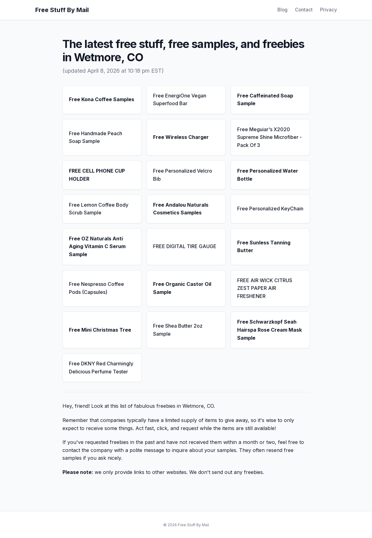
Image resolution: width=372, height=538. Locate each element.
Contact (304, 10)
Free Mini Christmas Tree (100, 330)
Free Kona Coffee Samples (101, 99)
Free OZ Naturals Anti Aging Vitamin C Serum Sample (97, 246)
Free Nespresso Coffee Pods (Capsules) (96, 288)
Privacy (328, 10)
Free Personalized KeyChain (270, 208)
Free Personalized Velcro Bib (182, 175)
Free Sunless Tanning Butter (263, 246)
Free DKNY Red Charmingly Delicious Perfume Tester (101, 367)
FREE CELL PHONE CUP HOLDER (97, 175)
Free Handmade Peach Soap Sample (95, 137)
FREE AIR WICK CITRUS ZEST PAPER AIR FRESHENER (264, 288)
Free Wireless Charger (181, 137)
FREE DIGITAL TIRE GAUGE (184, 246)
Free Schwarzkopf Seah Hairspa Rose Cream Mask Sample (269, 330)
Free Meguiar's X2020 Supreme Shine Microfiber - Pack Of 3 (269, 137)
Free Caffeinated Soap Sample (265, 100)
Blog (282, 10)
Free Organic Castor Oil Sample (182, 288)
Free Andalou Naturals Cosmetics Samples (180, 209)
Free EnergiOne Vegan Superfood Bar (179, 100)
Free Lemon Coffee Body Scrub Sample (98, 209)
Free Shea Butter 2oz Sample (178, 330)
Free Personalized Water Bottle (267, 175)
